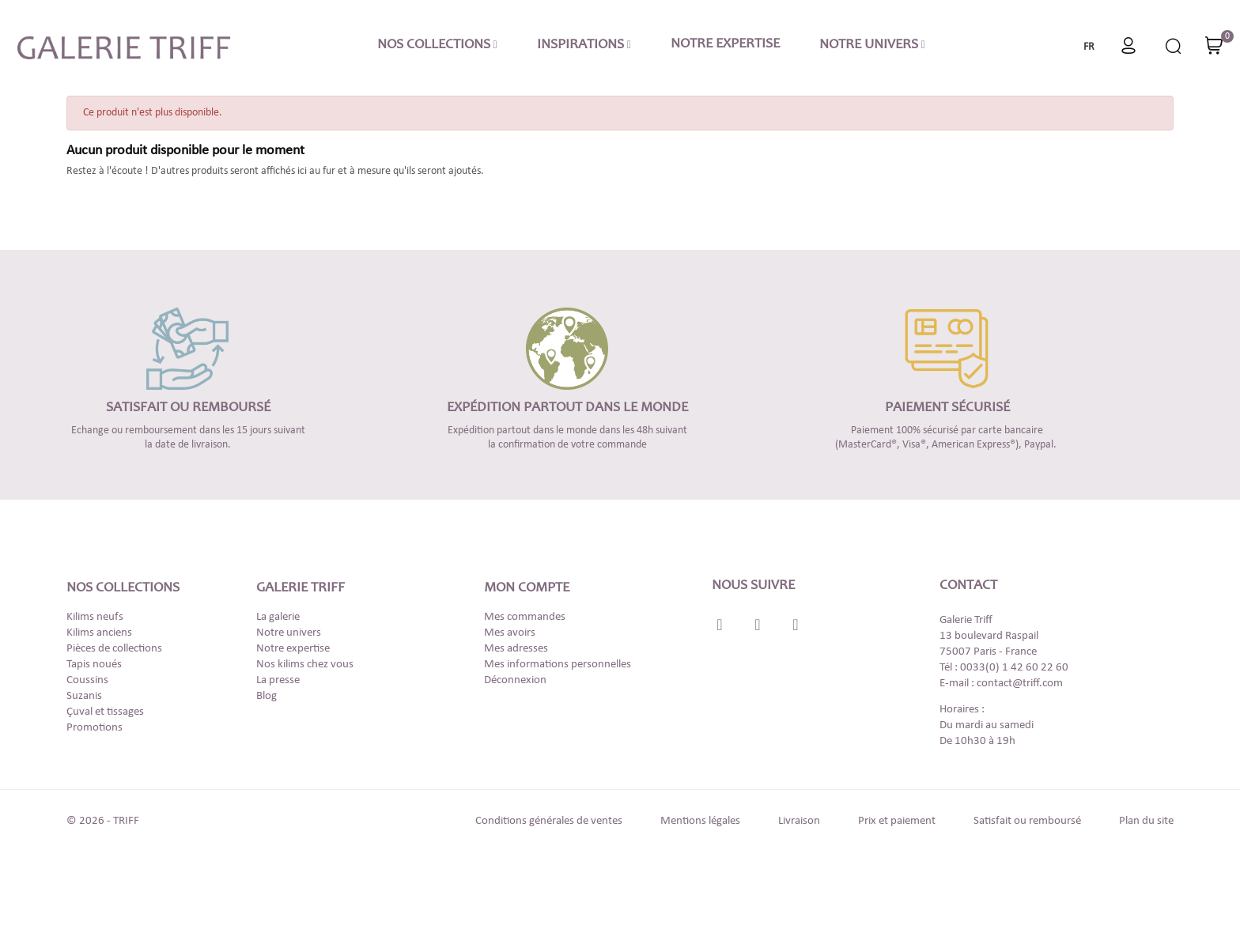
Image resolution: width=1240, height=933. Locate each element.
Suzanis (84, 696)
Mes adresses (516, 649)
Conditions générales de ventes (548, 821)
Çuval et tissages (105, 712)
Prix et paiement (897, 821)
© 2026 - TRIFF (102, 821)
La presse (278, 680)
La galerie (278, 617)
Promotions (94, 728)
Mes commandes (524, 617)
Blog (266, 696)
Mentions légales (700, 821)
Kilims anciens (99, 633)
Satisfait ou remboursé (1027, 821)
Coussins (87, 680)
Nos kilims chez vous (304, 664)
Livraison (799, 821)
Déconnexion (515, 680)
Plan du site (1146, 821)
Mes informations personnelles (557, 664)
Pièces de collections (114, 649)
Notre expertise (293, 649)
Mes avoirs (509, 633)
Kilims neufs (94, 617)
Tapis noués (94, 664)
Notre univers (288, 633)
